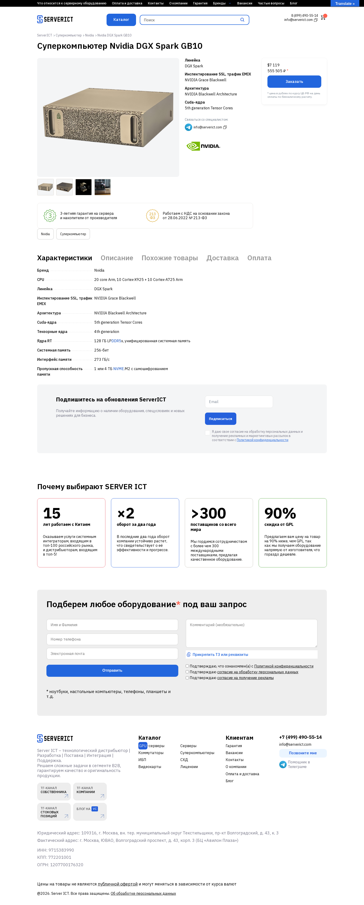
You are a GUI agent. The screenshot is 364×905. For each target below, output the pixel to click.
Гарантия (200, 3)
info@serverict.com (295, 744)
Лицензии (189, 766)
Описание (117, 258)
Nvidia (45, 234)
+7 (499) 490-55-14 (300, 737)
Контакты (156, 3)
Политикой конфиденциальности (262, 440)
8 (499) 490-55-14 (304, 16)
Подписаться (220, 419)
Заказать (294, 81)
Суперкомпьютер (73, 234)
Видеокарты (149, 766)
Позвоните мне (303, 753)
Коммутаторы (150, 752)
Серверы (188, 745)
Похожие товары (170, 258)
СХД (184, 759)
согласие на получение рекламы (245, 677)
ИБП (142, 759)
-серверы (151, 745)
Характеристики (64, 258)
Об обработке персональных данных (143, 893)
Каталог (121, 19)
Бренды (222, 3)
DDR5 (116, 341)
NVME (118, 368)
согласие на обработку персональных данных (257, 672)
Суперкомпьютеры (197, 752)
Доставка (222, 258)
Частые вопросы (271, 3)
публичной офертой (118, 884)
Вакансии (244, 3)
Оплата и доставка (127, 3)
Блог (293, 3)
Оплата (259, 258)
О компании (178, 3)
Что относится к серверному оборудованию (71, 3)
